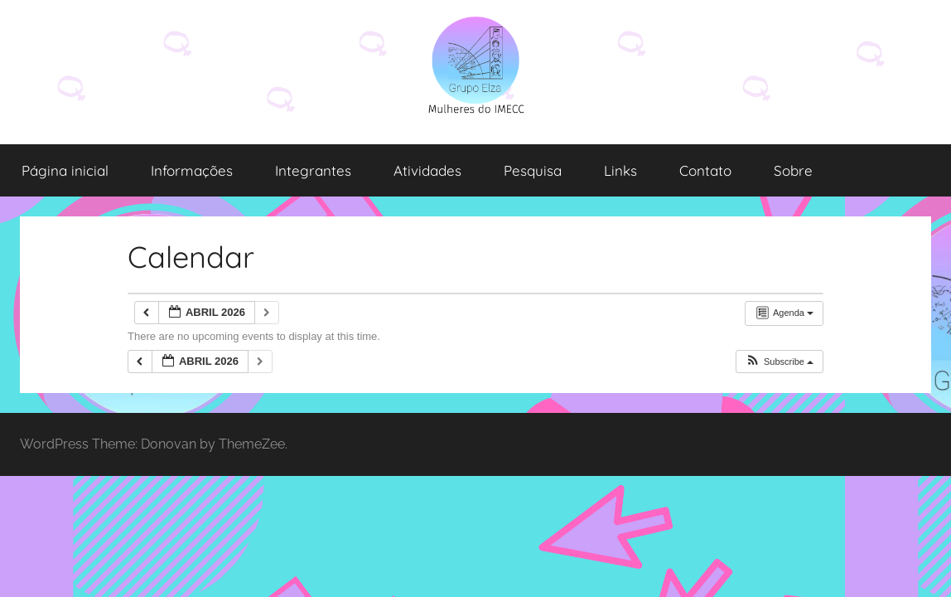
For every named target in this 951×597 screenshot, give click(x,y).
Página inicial (65, 170)
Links (620, 170)
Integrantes (313, 170)
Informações (192, 170)
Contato (705, 170)
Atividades (427, 170)
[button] (779, 362)
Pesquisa (533, 170)
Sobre (793, 170)
